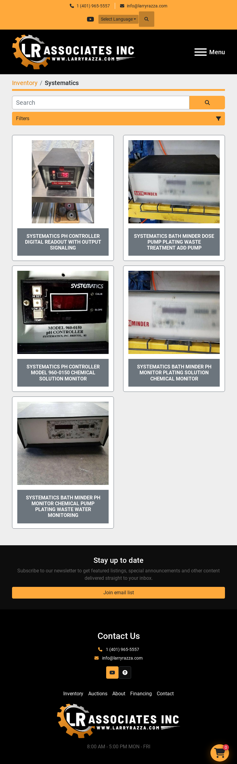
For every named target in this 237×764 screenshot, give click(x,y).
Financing (141, 694)
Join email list (118, 592)
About (118, 694)
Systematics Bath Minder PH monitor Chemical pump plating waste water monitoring (63, 506)
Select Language (117, 19)
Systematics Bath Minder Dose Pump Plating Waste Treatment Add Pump (174, 242)
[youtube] (90, 19)
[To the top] (125, 672)
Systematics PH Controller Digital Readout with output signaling (63, 242)
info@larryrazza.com (147, 5)
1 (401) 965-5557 (93, 5)
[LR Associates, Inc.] (118, 720)
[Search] (100, 102)
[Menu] (200, 52)
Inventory (73, 694)
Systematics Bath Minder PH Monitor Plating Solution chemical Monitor (174, 372)
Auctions (97, 694)
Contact (165, 694)
